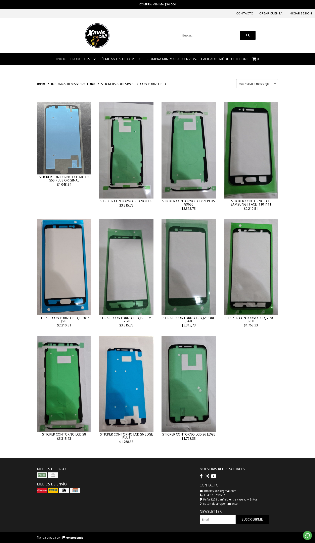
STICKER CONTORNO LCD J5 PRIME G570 (126, 319)
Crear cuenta (270, 13)
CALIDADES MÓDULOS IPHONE (225, 59)
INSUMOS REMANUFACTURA (73, 84)
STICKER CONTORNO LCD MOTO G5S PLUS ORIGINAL (64, 178)
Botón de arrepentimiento (219, 504)
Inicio (61, 59)
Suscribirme (252, 519)
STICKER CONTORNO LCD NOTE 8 (126, 201)
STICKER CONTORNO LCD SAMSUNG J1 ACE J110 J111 (251, 203)
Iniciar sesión (300, 13)
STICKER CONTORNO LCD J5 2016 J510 (64, 319)
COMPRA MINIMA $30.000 (157, 4)
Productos (83, 59)
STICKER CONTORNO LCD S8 (64, 434)
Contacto (244, 13)
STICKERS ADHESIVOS (118, 84)
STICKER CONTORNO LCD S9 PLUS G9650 (188, 203)
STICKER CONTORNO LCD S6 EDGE (188, 434)
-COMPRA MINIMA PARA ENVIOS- (171, 59)
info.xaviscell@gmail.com (218, 491)
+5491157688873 (213, 495)
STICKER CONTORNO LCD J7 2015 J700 (250, 319)
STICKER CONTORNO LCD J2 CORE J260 (189, 319)
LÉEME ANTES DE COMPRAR (121, 59)
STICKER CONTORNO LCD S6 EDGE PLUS (126, 436)
